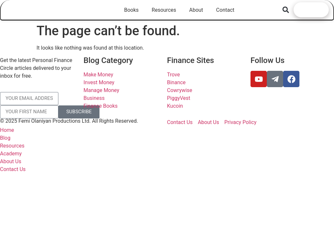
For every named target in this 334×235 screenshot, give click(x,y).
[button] (286, 9)
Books (131, 10)
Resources (164, 10)
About (196, 10)
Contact (225, 10)
